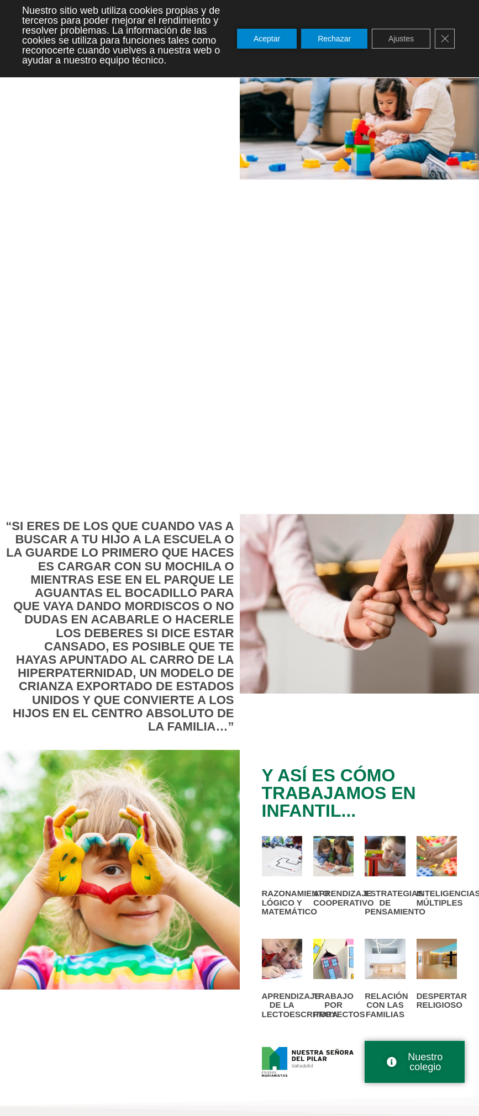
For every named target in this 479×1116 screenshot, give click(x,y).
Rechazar (334, 38)
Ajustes (401, 38)
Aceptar (267, 38)
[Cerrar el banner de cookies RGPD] (445, 39)
